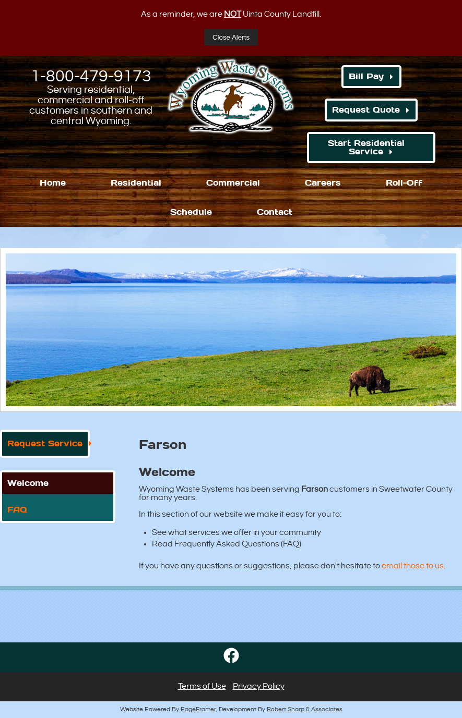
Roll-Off (404, 182)
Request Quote (366, 109)
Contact (274, 211)
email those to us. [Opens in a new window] (413, 566)
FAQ (17, 509)
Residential (136, 182)
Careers (323, 182)
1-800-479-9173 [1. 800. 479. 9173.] (91, 76)
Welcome (28, 483)
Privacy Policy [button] (259, 686)
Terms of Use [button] (202, 686)
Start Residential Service (366, 147)
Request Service (44, 443)
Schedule (191, 211)
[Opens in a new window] (231, 666)
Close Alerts (231, 37)
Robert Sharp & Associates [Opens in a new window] (304, 709)
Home (53, 182)
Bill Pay (366, 76)
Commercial (233, 182)
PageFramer (198, 709)
